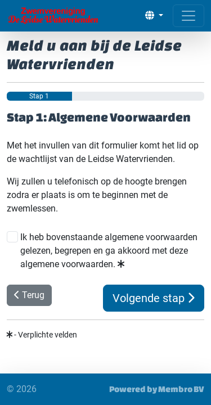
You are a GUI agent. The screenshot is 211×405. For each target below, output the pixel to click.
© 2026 (22, 389)
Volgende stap (154, 298)
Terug (29, 295)
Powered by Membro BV (156, 389)
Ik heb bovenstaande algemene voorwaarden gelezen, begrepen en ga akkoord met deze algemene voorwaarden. (108, 250)
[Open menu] (188, 15)
